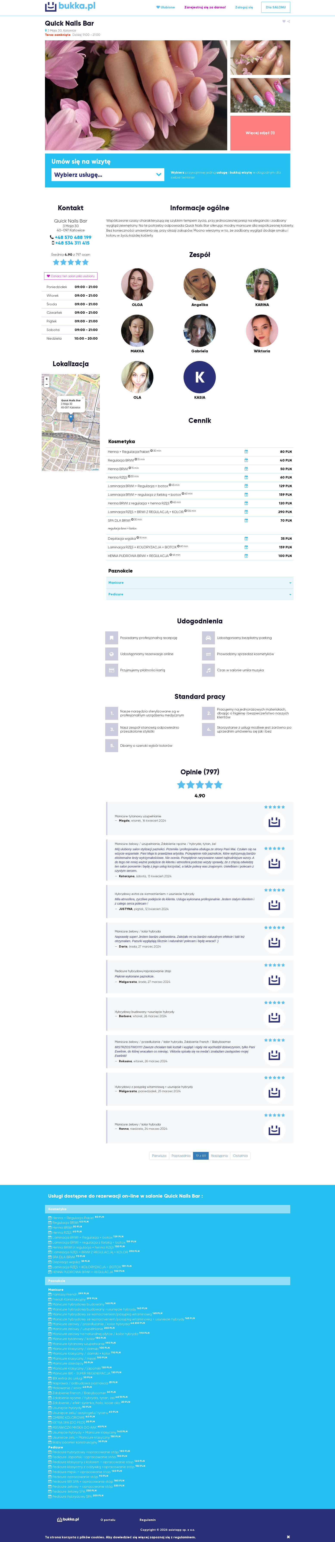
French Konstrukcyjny (72, 1299)
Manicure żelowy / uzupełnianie (81, 1329)
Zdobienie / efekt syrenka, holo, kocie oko (89, 1403)
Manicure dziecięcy (70, 1363)
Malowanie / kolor (70, 1388)
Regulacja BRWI (68, 1222)
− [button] (47, 384)
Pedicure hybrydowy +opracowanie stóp (89, 1452)
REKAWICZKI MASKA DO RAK (77, 1427)
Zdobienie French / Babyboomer (82, 1393)
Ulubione (165, 7)
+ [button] (47, 379)
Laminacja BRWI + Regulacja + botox (86, 1237)
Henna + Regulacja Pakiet (76, 1218)
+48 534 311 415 (72, 243)
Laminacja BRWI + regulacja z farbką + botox (92, 1242)
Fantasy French (68, 1294)
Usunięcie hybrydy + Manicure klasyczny (88, 1432)
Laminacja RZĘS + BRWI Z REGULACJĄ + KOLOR (94, 1252)
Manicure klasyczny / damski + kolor (84, 1353)
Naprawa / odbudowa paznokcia (82, 1383)
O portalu (107, 1520)
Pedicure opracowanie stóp (78, 1477)
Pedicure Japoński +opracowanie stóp (87, 1457)
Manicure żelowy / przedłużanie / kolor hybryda (96, 1324)
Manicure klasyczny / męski (77, 1358)
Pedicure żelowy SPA (72, 1491)
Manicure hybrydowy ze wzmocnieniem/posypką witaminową (105, 1314)
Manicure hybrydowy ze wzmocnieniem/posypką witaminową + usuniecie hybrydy (121, 1319)
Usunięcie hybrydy (69, 1408)
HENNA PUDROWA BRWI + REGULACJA (86, 1272)
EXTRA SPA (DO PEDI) (71, 1422)
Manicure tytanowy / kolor (77, 1339)
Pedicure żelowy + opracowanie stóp (86, 1486)
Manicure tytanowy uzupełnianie (82, 1344)
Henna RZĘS (65, 1232)
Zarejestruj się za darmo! (205, 7)
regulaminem (184, 1537)
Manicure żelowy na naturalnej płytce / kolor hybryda (99, 1334)
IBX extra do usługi (70, 1378)
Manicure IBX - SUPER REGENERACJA (84, 1373)
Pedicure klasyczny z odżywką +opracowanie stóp (96, 1467)
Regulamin (148, 1520)
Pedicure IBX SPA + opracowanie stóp (86, 1481)
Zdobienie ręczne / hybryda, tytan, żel (88, 1398)
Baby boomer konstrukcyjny (77, 1442)
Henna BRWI (65, 1227)
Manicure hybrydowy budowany (82, 1304)
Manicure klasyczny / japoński (80, 1368)
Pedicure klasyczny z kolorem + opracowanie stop (96, 1462)
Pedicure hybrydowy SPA (75, 1496)
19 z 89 (201, 1156)
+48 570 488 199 (73, 237)
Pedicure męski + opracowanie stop (85, 1472)
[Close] (288, 1537)
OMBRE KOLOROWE (71, 1417)
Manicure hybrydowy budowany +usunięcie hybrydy (97, 1309)
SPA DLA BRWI (66, 1257)
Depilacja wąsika (69, 1262)
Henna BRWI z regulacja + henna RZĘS (86, 1247)
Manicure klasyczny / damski (79, 1349)
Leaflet (95, 469)
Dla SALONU (276, 7)
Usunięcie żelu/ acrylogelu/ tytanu (83, 1413)
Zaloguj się (244, 7)
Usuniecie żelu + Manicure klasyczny (84, 1437)
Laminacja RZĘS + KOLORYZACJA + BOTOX (90, 1267)
